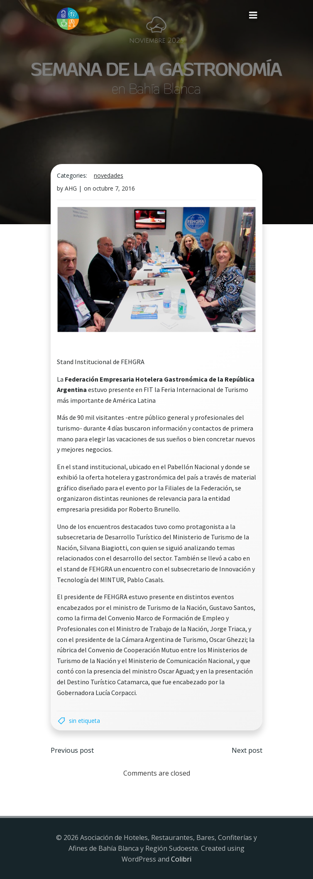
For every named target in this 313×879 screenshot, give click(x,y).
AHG (71, 188)
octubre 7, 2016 (114, 188)
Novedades (108, 175)
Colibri (181, 859)
